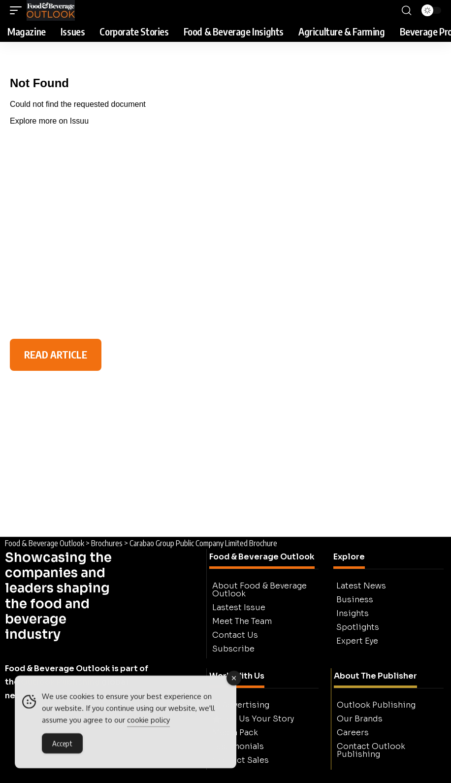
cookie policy (148, 721)
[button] (18, 10)
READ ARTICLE (55, 354)
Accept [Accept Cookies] (62, 745)
